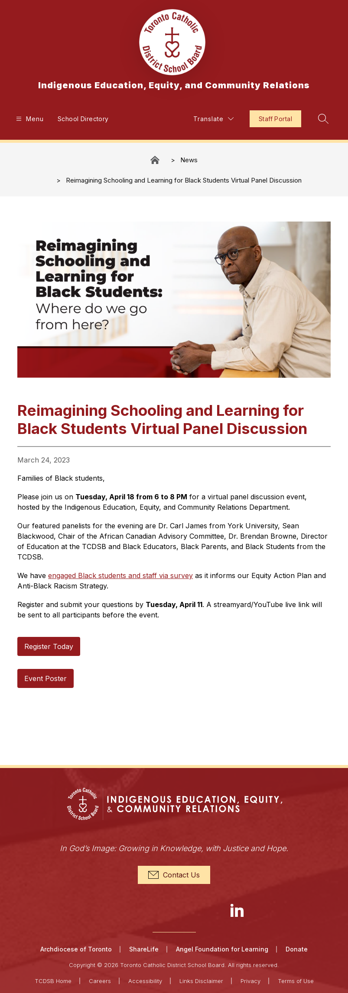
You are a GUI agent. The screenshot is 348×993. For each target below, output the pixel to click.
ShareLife (144, 949)
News (189, 160)
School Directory (83, 118)
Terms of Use (296, 980)
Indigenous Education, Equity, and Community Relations (155, 160)
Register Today (48, 646)
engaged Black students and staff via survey (120, 575)
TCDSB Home (53, 980)
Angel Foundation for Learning (222, 949)
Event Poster (45, 678)
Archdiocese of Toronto (76, 949)
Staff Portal (275, 118)
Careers (100, 980)
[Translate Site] (213, 118)
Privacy (250, 980)
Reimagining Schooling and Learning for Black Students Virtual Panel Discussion (184, 180)
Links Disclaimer (201, 980)
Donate (297, 949)
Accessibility (145, 980)
